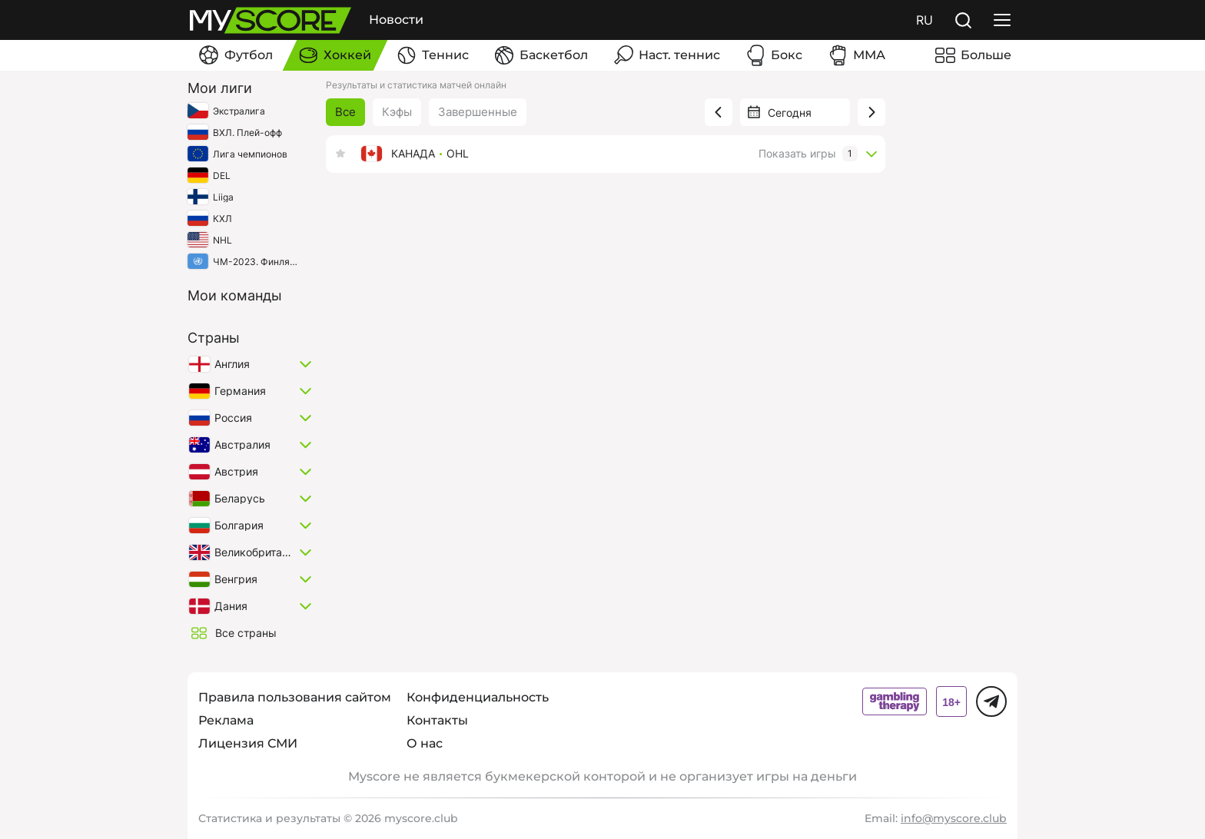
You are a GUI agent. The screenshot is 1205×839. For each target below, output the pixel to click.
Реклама (226, 720)
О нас (425, 743)
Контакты (437, 720)
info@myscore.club (954, 818)
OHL (457, 154)
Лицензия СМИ (247, 743)
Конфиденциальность (478, 697)
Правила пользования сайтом (294, 697)
